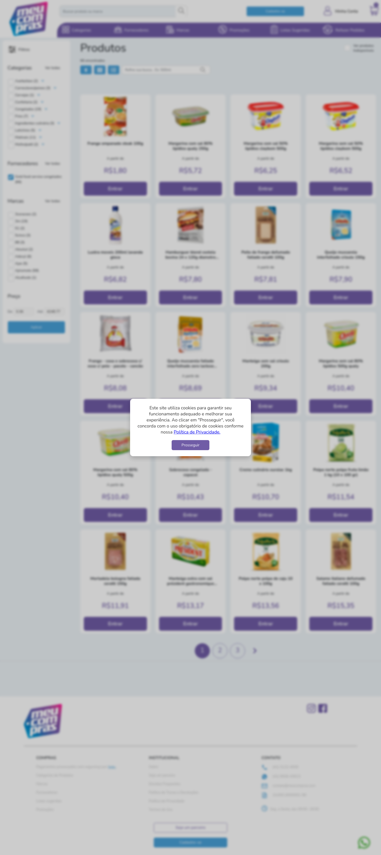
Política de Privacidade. (197, 432)
